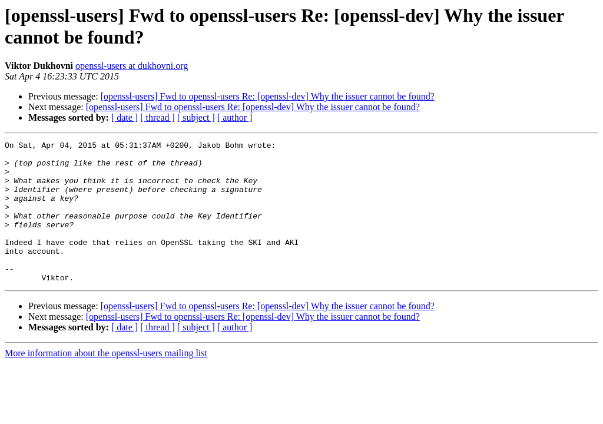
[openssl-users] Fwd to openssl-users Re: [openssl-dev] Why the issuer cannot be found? (268, 96)
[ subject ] (196, 117)
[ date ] (124, 117)
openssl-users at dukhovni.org (131, 66)
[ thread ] (157, 117)
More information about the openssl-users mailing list (106, 381)
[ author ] (235, 117)
